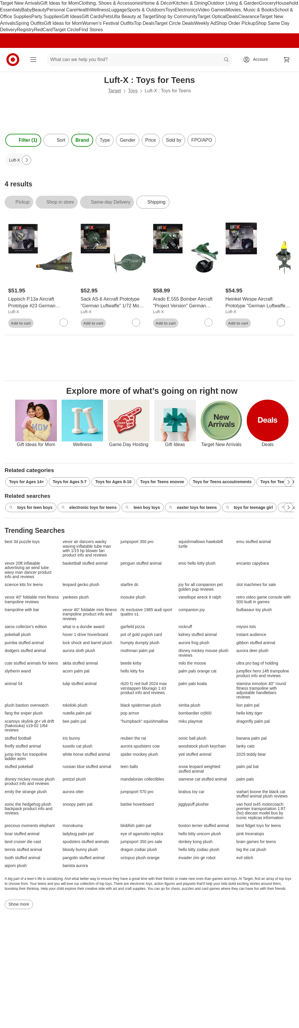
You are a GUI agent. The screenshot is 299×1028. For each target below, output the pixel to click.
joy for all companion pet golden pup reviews (200, 587)
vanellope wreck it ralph (199, 597)
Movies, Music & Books (250, 9)
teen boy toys (142, 508)
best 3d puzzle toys (22, 542)
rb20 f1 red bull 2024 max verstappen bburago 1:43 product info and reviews (144, 688)
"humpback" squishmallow (144, 721)
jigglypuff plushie (193, 804)
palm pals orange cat (197, 671)
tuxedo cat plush (77, 746)
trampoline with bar (22, 610)
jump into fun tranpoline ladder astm (26, 756)
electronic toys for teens (89, 508)
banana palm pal (252, 738)
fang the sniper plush (24, 713)
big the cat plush (251, 849)
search (226, 60)
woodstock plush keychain (202, 746)
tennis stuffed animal (23, 849)
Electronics (186, 9)
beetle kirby (131, 663)
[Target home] (13, 60)
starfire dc (129, 585)
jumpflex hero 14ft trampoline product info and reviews (263, 673)
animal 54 (13, 684)
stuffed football (18, 738)
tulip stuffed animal (79, 684)
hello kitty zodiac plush (198, 849)
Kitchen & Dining (190, 3)
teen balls (129, 767)
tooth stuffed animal (22, 858)
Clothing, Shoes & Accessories (110, 3)
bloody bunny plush (80, 849)
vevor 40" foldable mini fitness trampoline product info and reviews (89, 614)
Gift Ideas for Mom (59, 3)
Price (150, 140)
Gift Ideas (71, 16)
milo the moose (192, 663)
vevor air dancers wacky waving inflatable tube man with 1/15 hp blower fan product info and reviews (86, 548)
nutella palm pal (76, 713)
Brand (82, 140)
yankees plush (75, 597)
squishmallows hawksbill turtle (200, 544)
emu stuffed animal (254, 542)
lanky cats (246, 746)
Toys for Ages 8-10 (113, 481)
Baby (26, 9)
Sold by (173, 140)
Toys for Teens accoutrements (222, 481)
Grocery (267, 3)
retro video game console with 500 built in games (264, 599)
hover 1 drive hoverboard (85, 634)
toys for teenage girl (249, 508)
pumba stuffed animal (24, 643)
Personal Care (61, 9)
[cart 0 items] (286, 59)
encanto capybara (253, 563)
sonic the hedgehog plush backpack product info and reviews (28, 809)
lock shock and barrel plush (87, 643)
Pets (107, 16)
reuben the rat (133, 738)
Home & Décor (157, 3)
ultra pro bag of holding (257, 663)
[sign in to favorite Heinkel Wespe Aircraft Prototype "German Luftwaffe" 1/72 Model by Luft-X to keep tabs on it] (281, 322)
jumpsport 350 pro (137, 542)
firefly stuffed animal (23, 746)
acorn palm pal (75, 671)
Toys (170, 9)
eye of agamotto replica (142, 834)
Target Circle (66, 29)
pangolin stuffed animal (83, 858)
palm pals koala (192, 684)
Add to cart (21, 323)
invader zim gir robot (196, 858)
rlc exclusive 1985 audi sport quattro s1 (146, 612)
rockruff (185, 627)
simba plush (189, 705)
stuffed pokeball (19, 767)
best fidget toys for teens (259, 826)
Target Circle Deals (174, 23)
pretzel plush (74, 779)
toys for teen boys (31, 508)
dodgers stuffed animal (25, 651)
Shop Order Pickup (235, 23)
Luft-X (13, 311)
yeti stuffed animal (194, 754)
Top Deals (144, 23)
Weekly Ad (205, 23)
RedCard (43, 29)
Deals (232, 16)
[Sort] (56, 140)
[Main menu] (33, 59)
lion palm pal (248, 705)
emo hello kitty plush (196, 563)
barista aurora (75, 866)
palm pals (245, 779)
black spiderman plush (141, 705)
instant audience (251, 634)
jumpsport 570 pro (137, 792)
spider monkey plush (139, 754)
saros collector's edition (26, 627)
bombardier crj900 (194, 713)
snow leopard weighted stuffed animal (199, 769)
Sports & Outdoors (146, 9)
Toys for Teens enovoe (162, 481)
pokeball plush (18, 634)
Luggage (118, 9)
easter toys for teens (193, 508)
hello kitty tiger (250, 713)
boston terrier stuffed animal (203, 826)
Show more (18, 904)
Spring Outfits (29, 23)
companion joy (191, 610)
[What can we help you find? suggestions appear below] (139, 59)
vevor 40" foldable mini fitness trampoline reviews (32, 599)
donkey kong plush (195, 842)
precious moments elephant (30, 826)
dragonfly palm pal (253, 721)
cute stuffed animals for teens (31, 663)
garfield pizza (133, 627)
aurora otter (73, 792)
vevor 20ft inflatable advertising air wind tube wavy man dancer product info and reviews (28, 570)
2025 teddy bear (251, 754)
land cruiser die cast (23, 842)
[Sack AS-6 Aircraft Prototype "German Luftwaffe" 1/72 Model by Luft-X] (113, 302)
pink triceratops (250, 834)
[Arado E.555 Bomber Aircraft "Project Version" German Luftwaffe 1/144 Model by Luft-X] (185, 302)
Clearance (249, 16)
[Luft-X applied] (18, 160)
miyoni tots (246, 627)
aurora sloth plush (78, 651)
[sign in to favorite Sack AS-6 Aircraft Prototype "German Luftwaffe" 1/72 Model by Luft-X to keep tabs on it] (136, 322)
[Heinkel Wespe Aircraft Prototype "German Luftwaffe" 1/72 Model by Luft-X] (258, 302)
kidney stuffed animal (197, 634)
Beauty (39, 9)
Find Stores (91, 29)
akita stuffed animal (80, 663)
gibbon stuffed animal (256, 643)
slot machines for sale (256, 585)
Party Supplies (46, 16)
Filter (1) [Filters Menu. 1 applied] (23, 140)
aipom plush (16, 866)
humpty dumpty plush (140, 643)
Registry (25, 29)
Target (114, 90)
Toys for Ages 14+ (26, 481)
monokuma (72, 826)
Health (83, 9)
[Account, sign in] (257, 59)
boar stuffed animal (22, 834)
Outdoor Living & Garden (233, 3)
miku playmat (190, 721)
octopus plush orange (140, 858)
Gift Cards (91, 16)
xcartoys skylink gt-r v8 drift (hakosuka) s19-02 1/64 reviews (29, 726)
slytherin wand (18, 671)
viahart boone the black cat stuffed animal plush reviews (262, 794)
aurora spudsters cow (140, 746)
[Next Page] (26, 160)
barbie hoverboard (137, 804)
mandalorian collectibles (142, 779)
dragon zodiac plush (139, 849)
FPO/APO (201, 140)
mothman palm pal (137, 651)
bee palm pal (74, 721)
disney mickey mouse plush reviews (203, 653)
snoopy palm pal (77, 804)
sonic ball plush (192, 738)
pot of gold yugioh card (141, 634)
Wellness (99, 9)
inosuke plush (133, 597)
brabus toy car (191, 792)
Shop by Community (176, 16)
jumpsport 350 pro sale (141, 842)
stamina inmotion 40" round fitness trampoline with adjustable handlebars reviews (261, 690)
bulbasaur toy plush (254, 610)
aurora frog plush (193, 643)
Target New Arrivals (20, 3)
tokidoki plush (74, 705)
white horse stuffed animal (86, 754)
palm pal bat (248, 767)
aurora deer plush (253, 651)
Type (105, 140)
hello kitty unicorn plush (199, 834)
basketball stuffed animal (84, 563)
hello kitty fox (132, 671)
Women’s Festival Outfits (108, 23)
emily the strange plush (26, 792)
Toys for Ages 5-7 (69, 481)
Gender (127, 140)
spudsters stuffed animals (85, 842)
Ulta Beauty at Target (133, 16)
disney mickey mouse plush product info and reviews (30, 781)
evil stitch (245, 858)
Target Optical (211, 16)
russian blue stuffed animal (86, 767)
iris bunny (71, 738)
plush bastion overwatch (26, 705)
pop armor (130, 713)
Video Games (212, 9)
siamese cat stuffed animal (202, 779)
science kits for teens (24, 585)
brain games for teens (256, 842)
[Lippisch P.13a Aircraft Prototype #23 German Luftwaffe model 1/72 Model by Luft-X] (41, 302)
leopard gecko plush (80, 585)
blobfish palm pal (136, 826)
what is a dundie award (83, 627)
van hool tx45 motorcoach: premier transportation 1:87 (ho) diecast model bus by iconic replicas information (261, 811)
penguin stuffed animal (141, 563)
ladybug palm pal (77, 834)
